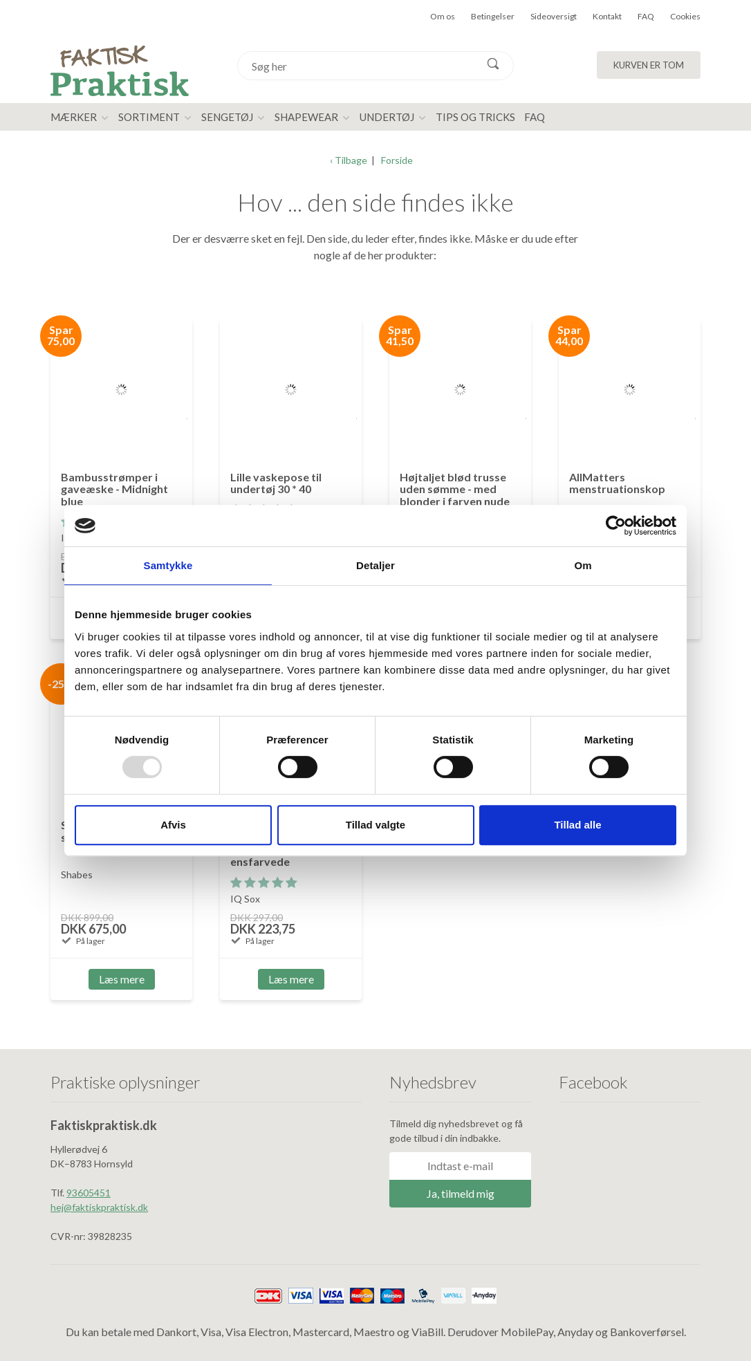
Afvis (173, 825)
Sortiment (149, 117)
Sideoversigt (553, 16)
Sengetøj (227, 117)
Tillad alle (577, 825)
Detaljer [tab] (375, 565)
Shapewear (306, 117)
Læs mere (122, 978)
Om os (442, 16)
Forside (397, 160)
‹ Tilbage (348, 160)
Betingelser (492, 16)
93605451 (88, 1192)
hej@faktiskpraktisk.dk (99, 1207)
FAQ (646, 16)
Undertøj (387, 117)
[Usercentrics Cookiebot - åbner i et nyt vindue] (615, 525)
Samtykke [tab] (168, 565)
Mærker (73, 117)
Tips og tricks (475, 117)
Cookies (685, 16)
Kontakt (607, 16)
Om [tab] (582, 565)
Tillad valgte (375, 825)
